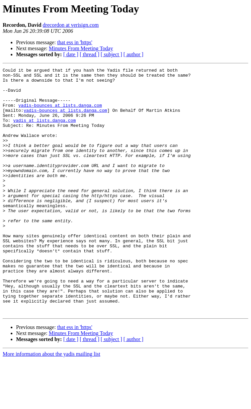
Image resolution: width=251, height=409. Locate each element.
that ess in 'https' (74, 42)
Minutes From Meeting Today (81, 48)
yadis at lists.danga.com (44, 131)
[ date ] (70, 54)
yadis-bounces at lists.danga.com (60, 113)
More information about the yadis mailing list (51, 403)
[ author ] (133, 54)
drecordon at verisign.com (71, 25)
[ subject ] (111, 54)
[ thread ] (89, 54)
